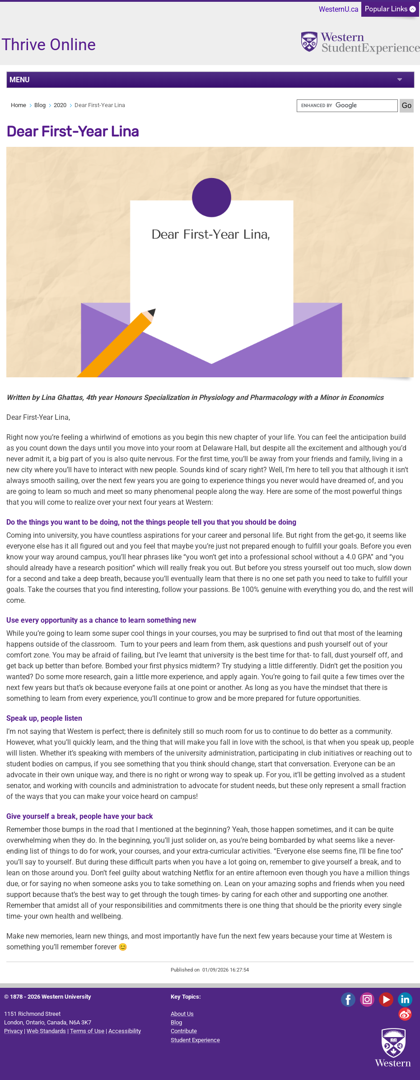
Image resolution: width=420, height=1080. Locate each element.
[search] (347, 105)
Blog (40, 105)
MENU (19, 79)
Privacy (13, 1031)
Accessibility (124, 1031)
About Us (182, 1013)
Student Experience (195, 1040)
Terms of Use (87, 1031)
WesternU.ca (339, 9)
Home (18, 105)
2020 (60, 105)
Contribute (184, 1031)
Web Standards (46, 1031)
